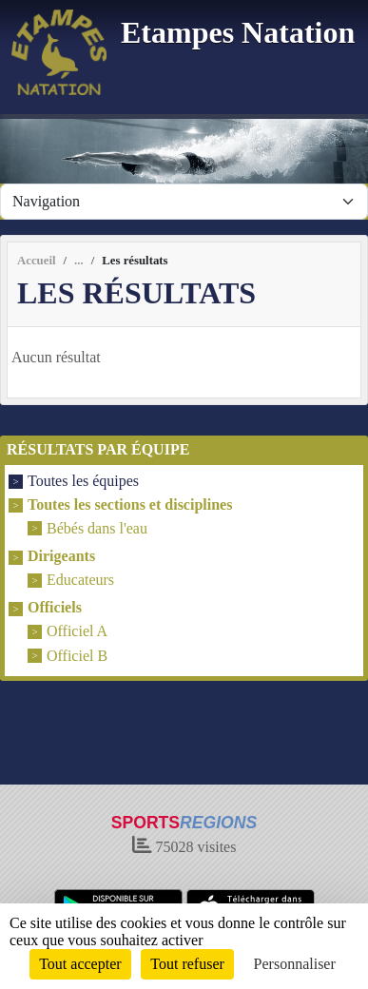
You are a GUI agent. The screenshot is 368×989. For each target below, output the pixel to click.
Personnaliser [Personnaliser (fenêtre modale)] (295, 964)
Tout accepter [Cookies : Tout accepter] (80, 964)
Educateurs (80, 580)
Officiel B (77, 656)
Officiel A (77, 632)
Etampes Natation (238, 32)
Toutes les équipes (83, 482)
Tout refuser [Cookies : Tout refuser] (187, 964)
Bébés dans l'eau (97, 528)
